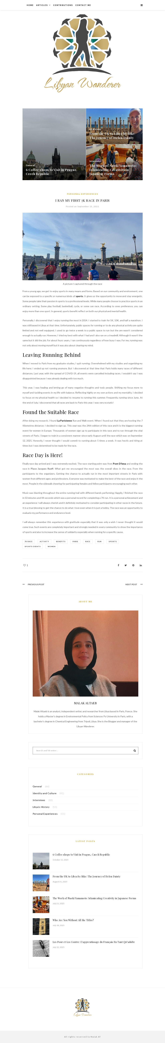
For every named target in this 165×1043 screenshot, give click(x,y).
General (37, 786)
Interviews (39, 800)
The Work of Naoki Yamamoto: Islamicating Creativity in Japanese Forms (94, 898)
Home (30, 5)
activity (44, 541)
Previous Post (36, 584)
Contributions (63, 5)
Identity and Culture (45, 793)
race (88, 541)
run (100, 541)
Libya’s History (41, 806)
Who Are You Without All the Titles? (73, 920)
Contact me (83, 5)
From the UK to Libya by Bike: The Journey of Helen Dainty (86, 876)
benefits (61, 541)
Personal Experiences (82, 194)
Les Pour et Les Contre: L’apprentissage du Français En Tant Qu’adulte (94, 942)
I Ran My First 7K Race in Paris (82, 200)
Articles (42, 5)
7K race (29, 541)
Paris (76, 541)
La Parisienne (65, 420)
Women (52, 546)
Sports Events (33, 546)
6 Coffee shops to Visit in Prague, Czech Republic (81, 854)
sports (79, 296)
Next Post (131, 584)
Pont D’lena (119, 463)
